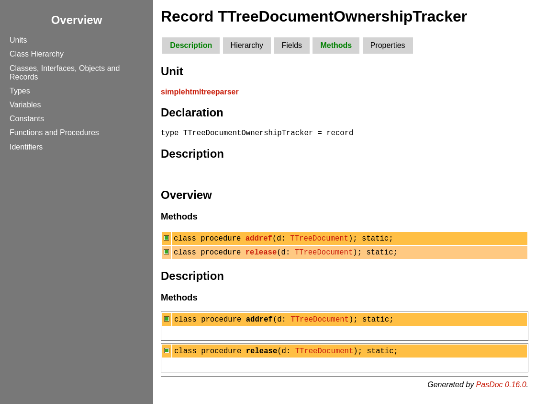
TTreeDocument (319, 240)
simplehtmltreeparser (200, 92)
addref (259, 240)
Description (191, 45)
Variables (25, 105)
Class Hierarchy (37, 54)
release (261, 256)
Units (18, 40)
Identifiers (26, 147)
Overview (76, 19)
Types (20, 91)
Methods (336, 45)
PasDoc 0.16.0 (501, 392)
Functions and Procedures (54, 132)
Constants (27, 119)
